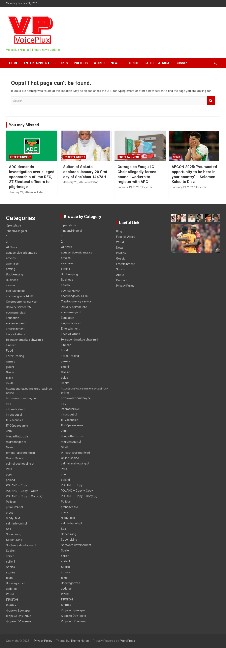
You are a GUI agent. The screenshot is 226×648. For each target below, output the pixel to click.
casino (10, 285)
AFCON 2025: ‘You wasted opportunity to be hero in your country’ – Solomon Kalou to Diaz (194, 174)
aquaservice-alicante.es (21, 252)
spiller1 (10, 561)
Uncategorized (15, 583)
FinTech (11, 345)
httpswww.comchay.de (21, 398)
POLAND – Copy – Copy (22, 491)
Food (9, 350)
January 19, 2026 (128, 187)
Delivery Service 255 (19, 307)
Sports (62, 63)
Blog (119, 231)
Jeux (9, 431)
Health (10, 383)
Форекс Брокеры (18, 610)
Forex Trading (15, 356)
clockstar (38, 192)
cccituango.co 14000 (20, 296)
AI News (11, 247)
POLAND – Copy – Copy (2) (24, 496)
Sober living (13, 534)
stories (10, 572)
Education (12, 318)
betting (10, 269)
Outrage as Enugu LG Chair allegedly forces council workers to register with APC (137, 174)
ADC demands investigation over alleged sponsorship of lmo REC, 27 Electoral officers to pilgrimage (31, 176)
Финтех (11, 605)
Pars (9, 469)
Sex (8, 529)
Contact (121, 280)
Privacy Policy (125, 286)
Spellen (10, 550)
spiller (10, 556)
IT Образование (17, 425)
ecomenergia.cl (16, 312)
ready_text (13, 518)
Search (211, 100)
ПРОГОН (12, 599)
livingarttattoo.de (17, 436)
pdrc (9, 474)
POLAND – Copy (17, 485)
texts (9, 578)
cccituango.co (15, 291)
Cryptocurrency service (21, 301)
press (9, 512)
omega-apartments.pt (20, 453)
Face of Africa (157, 63)
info (8, 404)
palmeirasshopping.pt (20, 463)
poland (10, 480)
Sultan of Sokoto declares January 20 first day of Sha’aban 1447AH (85, 171)
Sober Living (14, 540)
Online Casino (15, 458)
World (99, 63)
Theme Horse (80, 641)
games (10, 361)
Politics (81, 63)
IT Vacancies (14, 420)
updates (11, 589)
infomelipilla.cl (15, 409)
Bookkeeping (14, 274)
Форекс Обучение (18, 616)
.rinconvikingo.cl (16, 231)
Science (132, 63)
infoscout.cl (14, 414)
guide (9, 378)
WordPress (127, 641)
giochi (10, 367)
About (120, 275)
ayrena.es (12, 263)
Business (12, 280)
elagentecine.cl (16, 323)
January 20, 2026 (74, 182)
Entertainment (37, 63)
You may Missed (24, 125)
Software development (21, 545)
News (115, 63)
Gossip (181, 63)
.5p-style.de (13, 225)
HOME (13, 63)
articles (11, 258)
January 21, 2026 (20, 192)
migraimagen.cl (16, 442)
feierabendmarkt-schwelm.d (24, 340)
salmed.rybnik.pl (16, 523)
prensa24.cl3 (14, 507)
